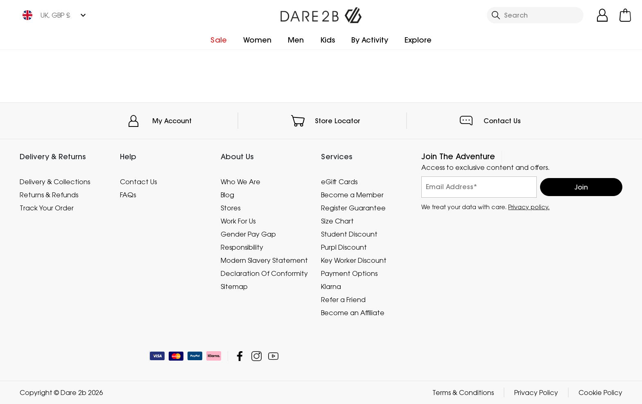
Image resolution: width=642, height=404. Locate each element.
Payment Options (349, 273)
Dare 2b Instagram (256, 356)
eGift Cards (339, 182)
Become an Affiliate (352, 313)
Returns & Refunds (49, 195)
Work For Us (238, 221)
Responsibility (242, 247)
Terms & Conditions (463, 392)
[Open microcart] (625, 15)
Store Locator (337, 121)
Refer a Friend (343, 300)
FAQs (128, 195)
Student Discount (349, 234)
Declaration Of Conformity (264, 273)
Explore (418, 40)
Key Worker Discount (354, 260)
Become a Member (352, 195)
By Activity (369, 40)
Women (257, 40)
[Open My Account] (602, 15)
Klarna (331, 286)
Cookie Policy (600, 392)
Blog (227, 195)
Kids (327, 40)
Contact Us (502, 121)
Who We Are (240, 182)
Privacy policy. (528, 206)
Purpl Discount (344, 247)
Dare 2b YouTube (273, 356)
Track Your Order (47, 208)
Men (296, 40)
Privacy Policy (536, 392)
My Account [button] (172, 121)
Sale (218, 40)
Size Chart (337, 221)
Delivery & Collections (55, 182)
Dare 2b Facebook (240, 356)
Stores (230, 208)
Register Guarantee (353, 208)
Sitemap (234, 286)
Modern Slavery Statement (264, 260)
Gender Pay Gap (248, 234)
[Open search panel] (535, 15)
